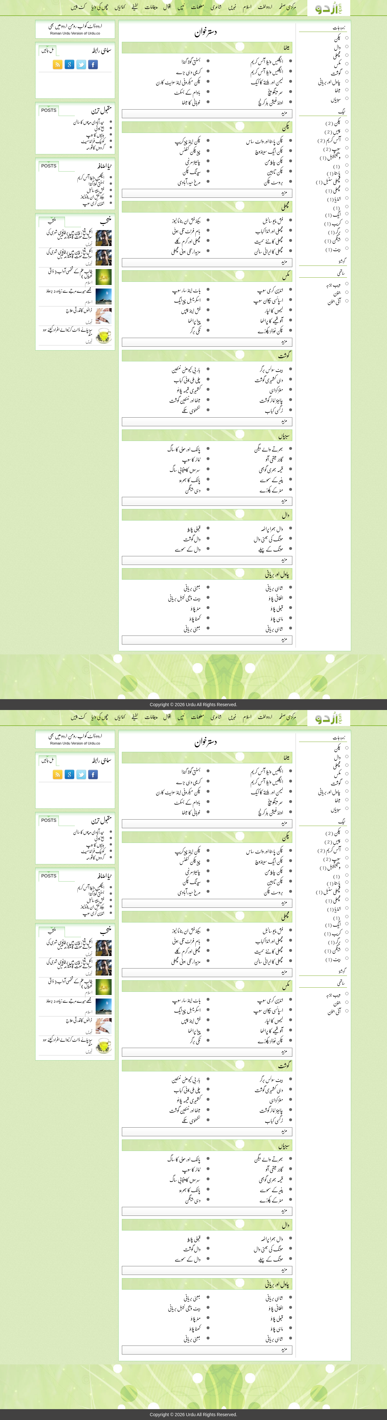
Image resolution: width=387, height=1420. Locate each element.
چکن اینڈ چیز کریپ (188, 141)
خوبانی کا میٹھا (191, 102)
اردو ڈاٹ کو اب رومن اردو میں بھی (75, 25)
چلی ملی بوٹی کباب (187, 380)
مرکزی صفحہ (287, 4)
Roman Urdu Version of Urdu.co (75, 33)
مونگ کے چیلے (270, 549)
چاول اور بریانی (277, 574)
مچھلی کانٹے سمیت (268, 241)
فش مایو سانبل (95, 190)
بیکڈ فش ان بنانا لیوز (92, 196)
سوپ (336, 148)
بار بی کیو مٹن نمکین (186, 369)
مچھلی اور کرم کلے (187, 241)
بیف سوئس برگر (271, 369)
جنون (337, 293)
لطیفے (134, 4)
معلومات (197, 4)
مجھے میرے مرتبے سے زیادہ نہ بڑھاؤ (69, 292)
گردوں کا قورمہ (95, 147)
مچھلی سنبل (332, 181)
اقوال (167, 4)
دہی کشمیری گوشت (269, 380)
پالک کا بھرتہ (190, 480)
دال (285, 515)
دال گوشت (192, 539)
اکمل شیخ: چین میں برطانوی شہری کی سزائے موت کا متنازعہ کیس (69, 235)
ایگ (337, 214)
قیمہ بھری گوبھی (271, 469)
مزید (284, 112)
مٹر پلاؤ (196, 608)
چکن (285, 127)
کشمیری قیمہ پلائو (189, 390)
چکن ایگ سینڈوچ (269, 151)
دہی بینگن (193, 490)
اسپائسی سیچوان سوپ (268, 300)
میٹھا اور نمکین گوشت (185, 400)
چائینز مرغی (193, 161)
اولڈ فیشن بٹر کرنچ (270, 102)
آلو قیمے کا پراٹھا (271, 320)
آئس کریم (333, 139)
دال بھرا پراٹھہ (272, 528)
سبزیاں (283, 435)
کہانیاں (120, 4)
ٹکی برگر (195, 331)
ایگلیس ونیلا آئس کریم (90, 177)
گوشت (283, 356)
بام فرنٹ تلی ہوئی (186, 231)
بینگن (336, 240)
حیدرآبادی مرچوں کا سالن (88, 122)
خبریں (232, 4)
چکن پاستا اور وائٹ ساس (264, 141)
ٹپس (181, 4)
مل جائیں (47, 50)
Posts (48, 110)
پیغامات (151, 4)
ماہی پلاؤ (277, 618)
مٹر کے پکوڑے (271, 490)
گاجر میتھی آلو (274, 459)
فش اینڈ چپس (191, 310)
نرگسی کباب (274, 410)
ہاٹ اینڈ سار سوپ (186, 290)
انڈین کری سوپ (93, 203)
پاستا (337, 172)
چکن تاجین (275, 172)
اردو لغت (265, 4)
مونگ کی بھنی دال (268, 539)
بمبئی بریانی (192, 588)
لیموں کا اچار (274, 310)
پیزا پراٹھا (194, 320)
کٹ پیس (78, 4)
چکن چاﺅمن (274, 161)
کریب (336, 223)
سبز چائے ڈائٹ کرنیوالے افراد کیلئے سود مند (67, 333)
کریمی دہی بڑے (188, 72)
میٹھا (286, 48)
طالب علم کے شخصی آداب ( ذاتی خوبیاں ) (70, 274)
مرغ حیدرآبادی (189, 182)
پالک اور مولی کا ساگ (184, 449)
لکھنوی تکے (191, 410)
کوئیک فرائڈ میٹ (92, 141)
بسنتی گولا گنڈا (96, 184)
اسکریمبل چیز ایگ (187, 300)
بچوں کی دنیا (99, 4)
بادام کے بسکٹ (187, 92)
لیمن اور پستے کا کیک (267, 82)
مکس (285, 276)
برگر (338, 231)
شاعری (216, 4)
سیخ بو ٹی (99, 128)
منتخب (52, 221)
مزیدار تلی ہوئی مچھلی (186, 251)
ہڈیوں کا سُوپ (95, 134)
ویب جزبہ (333, 284)
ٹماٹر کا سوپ (191, 459)
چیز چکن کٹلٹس (190, 151)
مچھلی (285, 207)
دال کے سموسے (188, 549)
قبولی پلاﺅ (194, 528)
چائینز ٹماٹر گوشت (271, 400)
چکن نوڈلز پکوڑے (270, 331)
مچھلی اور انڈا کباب (269, 231)
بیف (337, 248)
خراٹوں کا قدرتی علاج (79, 311)
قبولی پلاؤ (277, 608)
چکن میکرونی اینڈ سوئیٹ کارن (178, 82)
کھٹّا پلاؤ (195, 618)
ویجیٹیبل (334, 157)
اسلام (247, 4)
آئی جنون (334, 301)
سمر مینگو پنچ (275, 92)
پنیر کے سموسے (271, 480)
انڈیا (338, 198)
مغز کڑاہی (276, 390)
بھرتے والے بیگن (268, 449)
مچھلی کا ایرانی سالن (268, 251)
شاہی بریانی (274, 588)
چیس (337, 131)
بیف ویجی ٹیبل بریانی (184, 598)
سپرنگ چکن (191, 172)
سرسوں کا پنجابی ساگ (185, 469)
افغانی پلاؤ (276, 598)
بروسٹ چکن (273, 182)
